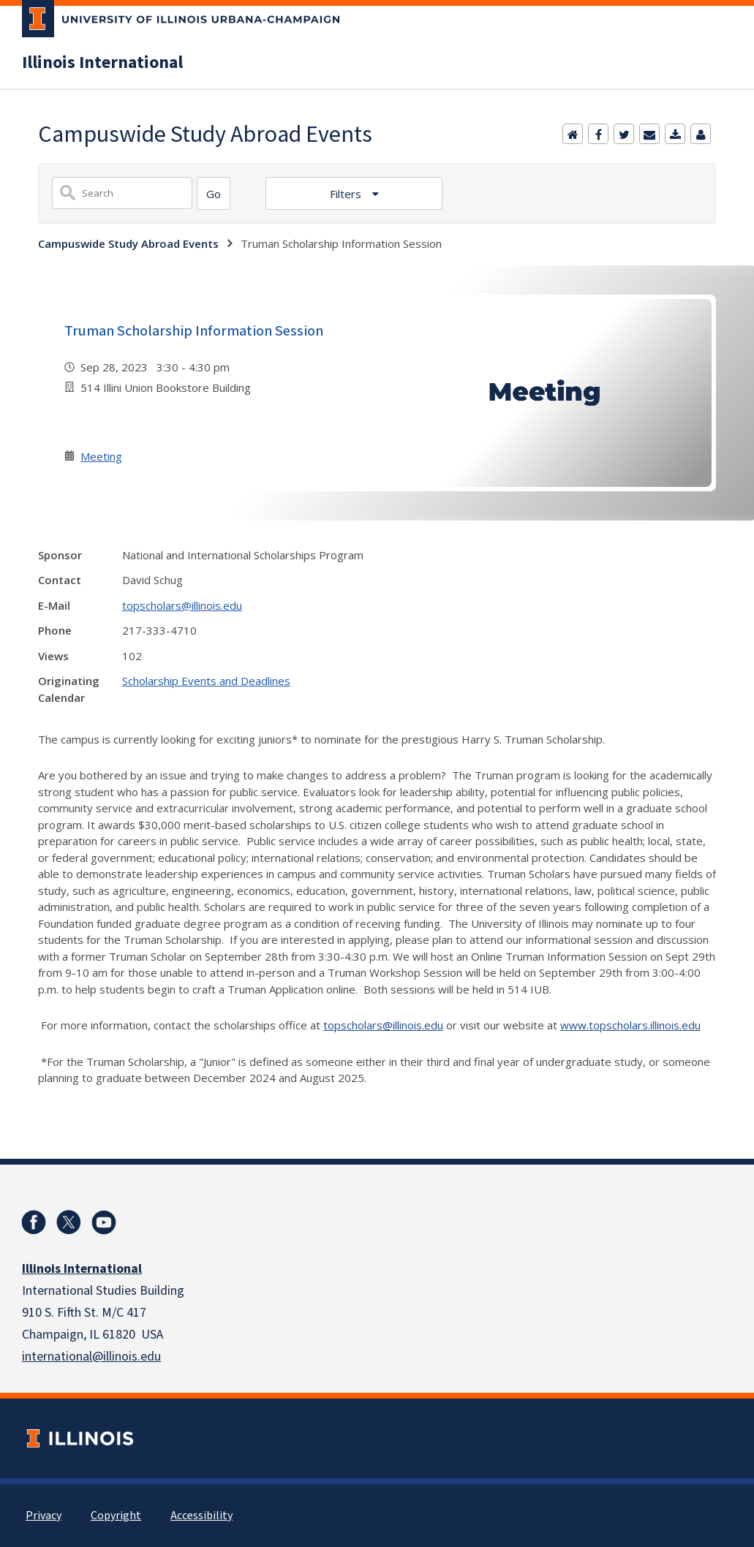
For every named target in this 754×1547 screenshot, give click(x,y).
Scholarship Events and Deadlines (206, 680)
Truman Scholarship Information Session (193, 331)
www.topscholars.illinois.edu (630, 1025)
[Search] (213, 193)
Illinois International (102, 63)
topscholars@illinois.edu (182, 605)
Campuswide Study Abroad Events (128, 243)
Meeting (101, 456)
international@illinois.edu (91, 1356)
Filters (347, 193)
